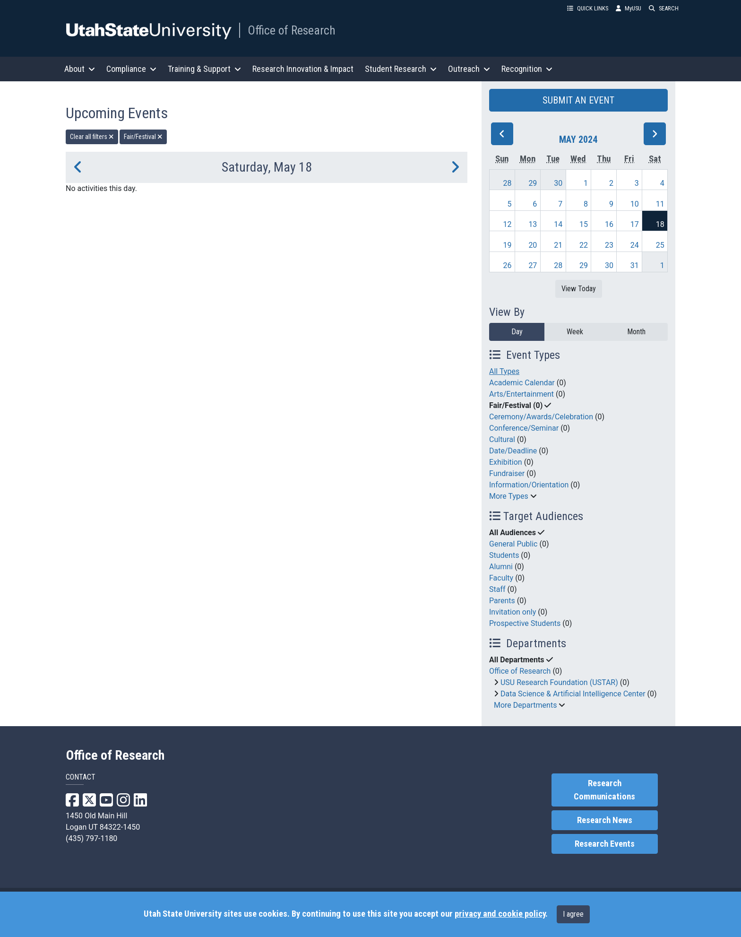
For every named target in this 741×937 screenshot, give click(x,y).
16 (609, 224)
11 (660, 204)
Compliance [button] (131, 69)
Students (504, 555)
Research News (604, 820)
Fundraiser (507, 473)
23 (609, 245)
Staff (497, 589)
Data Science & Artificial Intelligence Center (573, 693)
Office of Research (292, 30)
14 (558, 224)
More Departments (525, 705)
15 (583, 224)
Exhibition (505, 462)
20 (532, 245)
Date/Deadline (513, 450)
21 (558, 245)
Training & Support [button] (204, 69)
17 (634, 224)
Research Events (605, 844)
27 (532, 265)
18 (660, 224)
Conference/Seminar (524, 428)
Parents (502, 600)
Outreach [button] (469, 69)
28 (507, 183)
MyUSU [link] (628, 8)
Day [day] (517, 331)
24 (634, 245)
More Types (508, 496)
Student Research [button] (401, 69)
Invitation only (512, 611)
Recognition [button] (526, 69)
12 (507, 224)
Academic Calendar (522, 382)
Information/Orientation (529, 484)
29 (532, 183)
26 (507, 265)
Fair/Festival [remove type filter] (143, 136)
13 (532, 224)
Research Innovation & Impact (302, 69)
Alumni (501, 566)
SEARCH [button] (664, 8)
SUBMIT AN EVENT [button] (578, 100)
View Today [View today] (578, 288)
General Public (513, 543)
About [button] (79, 69)
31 (634, 265)
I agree (573, 914)
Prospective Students (524, 623)
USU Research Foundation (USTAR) (559, 682)
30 (558, 183)
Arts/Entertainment (521, 394)
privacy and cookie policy (500, 914)
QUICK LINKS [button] (587, 8)
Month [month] (636, 331)
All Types (504, 371)
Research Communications (604, 790)
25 (660, 245)
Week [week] (575, 331)
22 (583, 245)
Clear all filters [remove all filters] (92, 136)
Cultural (502, 439)
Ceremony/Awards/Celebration (541, 416)
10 (634, 204)
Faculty (501, 577)
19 (507, 245)
